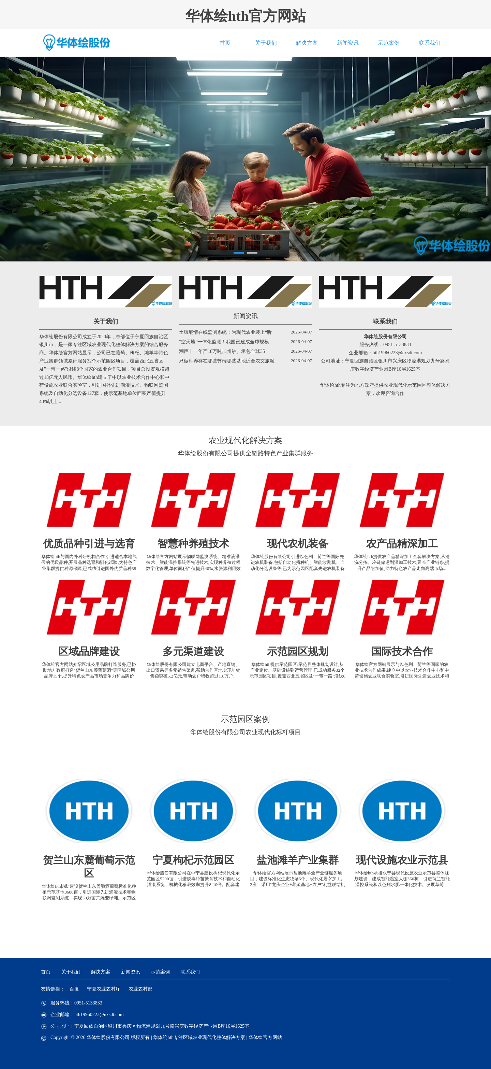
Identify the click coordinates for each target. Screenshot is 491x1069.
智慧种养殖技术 (193, 543)
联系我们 (430, 43)
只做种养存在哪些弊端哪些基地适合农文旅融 (226, 361)
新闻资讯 (348, 43)
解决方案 (307, 43)
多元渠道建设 (193, 651)
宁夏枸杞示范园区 (193, 860)
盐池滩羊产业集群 (298, 860)
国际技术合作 (402, 651)
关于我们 (266, 43)
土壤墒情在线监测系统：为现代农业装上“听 (225, 332)
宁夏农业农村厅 (103, 989)
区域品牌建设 (89, 651)
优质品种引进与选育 (89, 543)
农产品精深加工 (402, 543)
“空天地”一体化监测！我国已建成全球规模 (224, 341)
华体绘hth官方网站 (245, 16)
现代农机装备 (297, 543)
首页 (225, 43)
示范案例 (389, 43)
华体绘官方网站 (265, 1037)
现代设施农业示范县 (402, 860)
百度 (74, 989)
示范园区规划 (297, 651)
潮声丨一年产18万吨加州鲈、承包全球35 (222, 351)
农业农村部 (140, 989)
